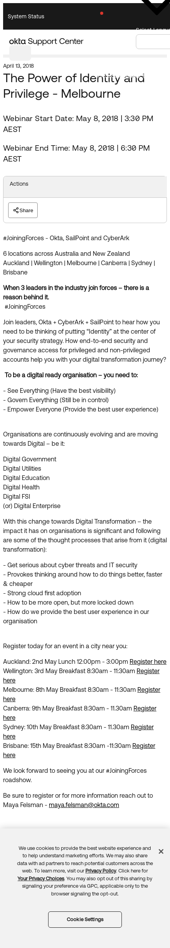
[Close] (161, 851)
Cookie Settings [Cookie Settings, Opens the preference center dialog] (85, 919)
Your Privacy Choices (40, 878)
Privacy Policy (100, 871)
